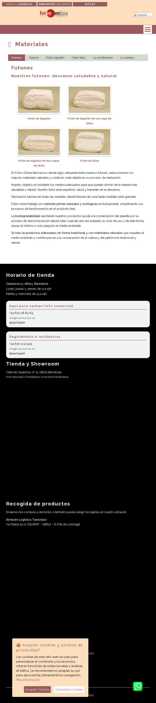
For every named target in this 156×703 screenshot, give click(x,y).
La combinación (103, 57)
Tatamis (34, 57)
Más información (28, 680)
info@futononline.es (22, 318)
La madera (127, 57)
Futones (16, 57)
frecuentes (54, 4)
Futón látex (79, 57)
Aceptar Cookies (37, 689)
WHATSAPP (17, 322)
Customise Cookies (69, 689)
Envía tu (19, 4)
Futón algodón (55, 57)
